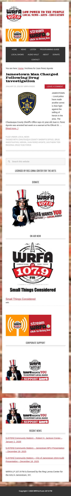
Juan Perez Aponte (36, 142)
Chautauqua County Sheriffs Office (36, 140)
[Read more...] (12, 128)
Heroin (23, 142)
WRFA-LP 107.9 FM (35, 14)
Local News (23, 137)
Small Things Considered (21, 298)
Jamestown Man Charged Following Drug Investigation (32, 78)
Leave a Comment (55, 87)
